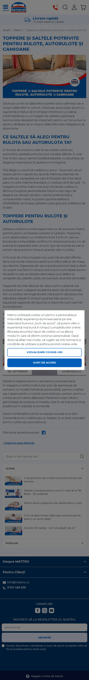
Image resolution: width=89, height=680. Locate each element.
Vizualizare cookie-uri (44, 352)
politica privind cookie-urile (58, 344)
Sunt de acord (44, 362)
